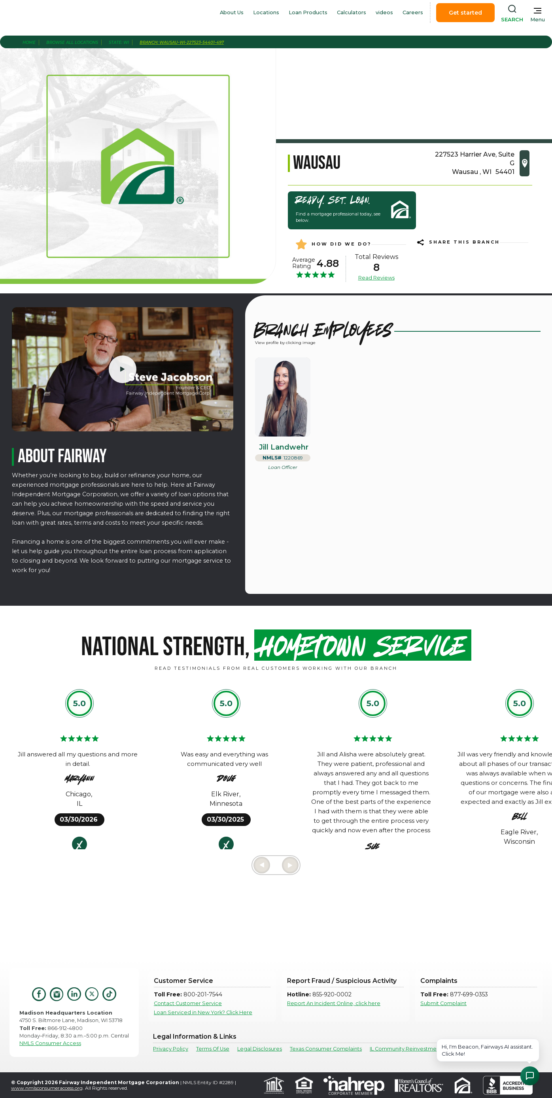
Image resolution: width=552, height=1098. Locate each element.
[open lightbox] (122, 369)
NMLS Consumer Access (50, 1043)
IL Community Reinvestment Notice (415, 1049)
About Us (232, 12)
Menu (537, 20)
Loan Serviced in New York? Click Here (203, 1012)
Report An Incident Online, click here (333, 1003)
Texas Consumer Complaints (326, 1049)
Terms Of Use (212, 1049)
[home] (50, 12)
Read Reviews (376, 277)
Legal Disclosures (259, 1049)
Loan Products (308, 12)
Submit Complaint (443, 1003)
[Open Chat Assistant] (529, 1075)
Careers (413, 12)
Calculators (351, 12)
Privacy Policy (170, 1049)
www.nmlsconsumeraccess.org (47, 1088)
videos (384, 12)
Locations (266, 12)
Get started (465, 12)
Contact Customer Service (188, 1003)
